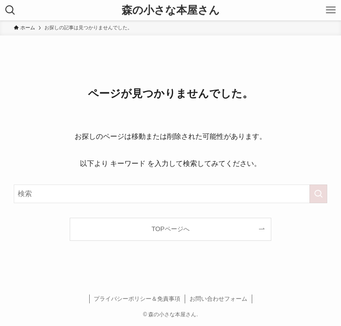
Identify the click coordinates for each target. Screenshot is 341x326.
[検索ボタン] (10, 10)
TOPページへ (170, 228)
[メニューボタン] (331, 10)
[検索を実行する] (318, 194)
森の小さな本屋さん (171, 10)
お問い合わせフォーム (218, 298)
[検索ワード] (171, 194)
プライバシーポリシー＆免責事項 (137, 298)
